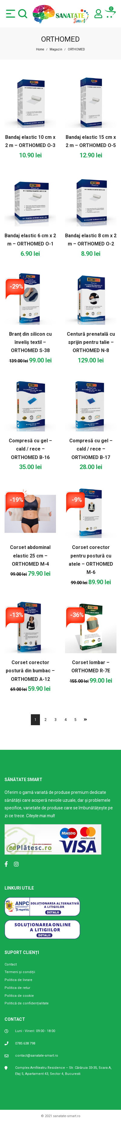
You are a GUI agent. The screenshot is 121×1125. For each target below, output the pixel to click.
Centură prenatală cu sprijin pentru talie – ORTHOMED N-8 (91, 342)
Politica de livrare (18, 980)
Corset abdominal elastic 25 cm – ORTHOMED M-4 (30, 555)
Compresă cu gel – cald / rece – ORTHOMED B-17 (91, 449)
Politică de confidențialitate (27, 1003)
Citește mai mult (40, 815)
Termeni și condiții (20, 972)
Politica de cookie (19, 996)
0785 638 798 (25, 1043)
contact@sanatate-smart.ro (36, 1056)
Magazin (56, 49)
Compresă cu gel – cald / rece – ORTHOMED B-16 (30, 449)
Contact (11, 964)
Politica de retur (17, 988)
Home (40, 49)
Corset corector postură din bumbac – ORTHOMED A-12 (30, 671)
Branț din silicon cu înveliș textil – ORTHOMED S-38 (30, 342)
